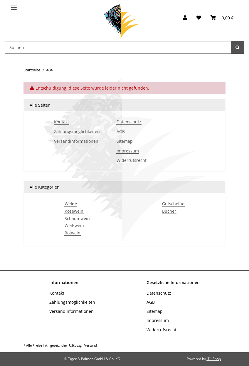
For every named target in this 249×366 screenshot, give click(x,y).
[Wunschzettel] (199, 18)
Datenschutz (129, 122)
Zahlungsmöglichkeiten (77, 131)
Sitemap (125, 141)
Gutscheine (173, 204)
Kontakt (61, 122)
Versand (90, 345)
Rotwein (72, 233)
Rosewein (74, 211)
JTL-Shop (214, 358)
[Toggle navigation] (14, 5)
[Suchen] (118, 47)
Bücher (169, 211)
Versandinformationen (76, 141)
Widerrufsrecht (132, 160)
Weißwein (74, 225)
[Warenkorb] (222, 18)
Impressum (128, 151)
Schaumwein (77, 218)
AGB (121, 131)
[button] (185, 18)
